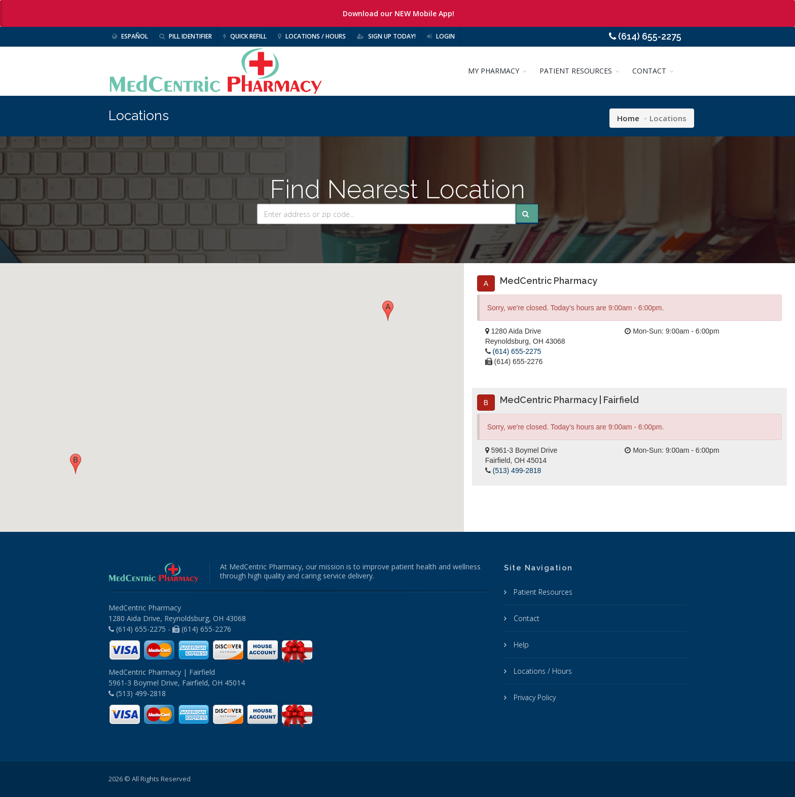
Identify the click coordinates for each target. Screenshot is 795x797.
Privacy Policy (534, 697)
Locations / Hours (312, 36)
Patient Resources (542, 592)
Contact (525, 618)
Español (130, 36)
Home (628, 118)
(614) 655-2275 (517, 351)
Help (520, 644)
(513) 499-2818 (517, 470)
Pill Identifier (185, 36)
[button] (387, 311)
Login (441, 36)
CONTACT (649, 71)
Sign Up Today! (386, 36)
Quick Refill (245, 36)
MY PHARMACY (493, 71)
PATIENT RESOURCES (575, 71)
